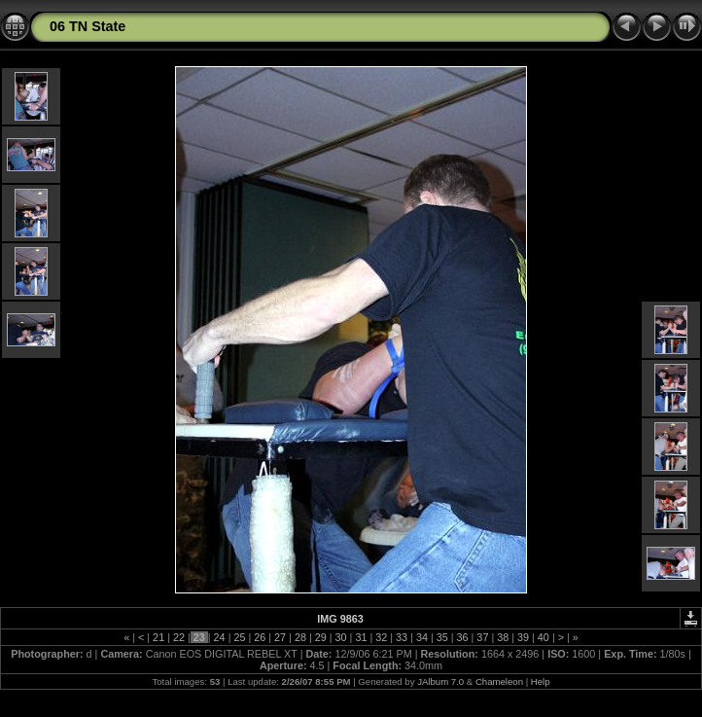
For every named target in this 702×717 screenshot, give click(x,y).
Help (540, 681)
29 (321, 637)
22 (179, 637)
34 (422, 637)
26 (259, 637)
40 (543, 637)
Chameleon (499, 681)
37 (482, 637)
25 (239, 637)
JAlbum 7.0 (440, 681)
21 (158, 637)
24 (219, 637)
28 (300, 637)
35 (442, 637)
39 (523, 637)
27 (280, 637)
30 (341, 637)
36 (463, 637)
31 (360, 637)
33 (401, 637)
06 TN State (87, 26)
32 (381, 637)
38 (502, 637)
